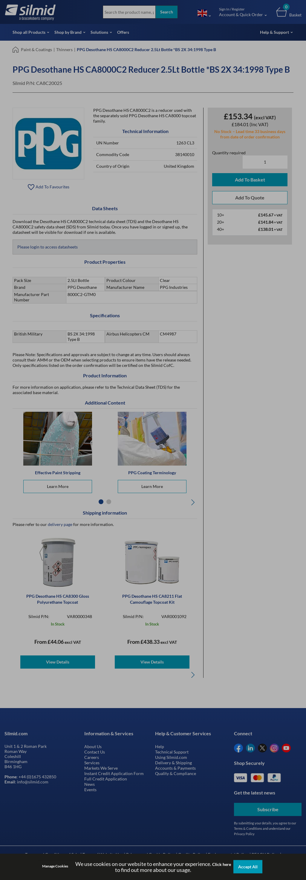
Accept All (248, 866)
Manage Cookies (55, 866)
